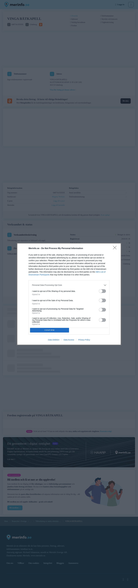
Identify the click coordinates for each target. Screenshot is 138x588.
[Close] (115, 248)
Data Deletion (53, 340)
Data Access (69, 340)
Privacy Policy (84, 340)
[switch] (102, 291)
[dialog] (69, 294)
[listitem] (69, 285)
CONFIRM (49, 330)
